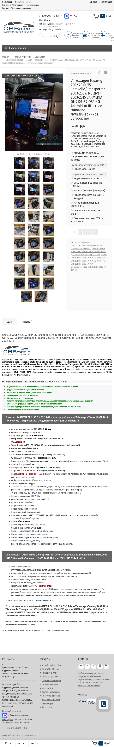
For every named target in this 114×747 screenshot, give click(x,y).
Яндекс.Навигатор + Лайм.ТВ (86, 178)
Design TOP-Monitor (50, 669)
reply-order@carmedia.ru (53, 29)
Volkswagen (85, 242)
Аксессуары (47, 707)
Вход (93, 2)
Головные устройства (51, 677)
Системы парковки (50, 684)
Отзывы (27, 321)
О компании (7, 2)
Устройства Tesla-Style (51, 665)
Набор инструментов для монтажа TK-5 (85, 204)
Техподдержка (32, 5)
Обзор (10, 321)
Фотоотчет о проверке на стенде (85, 212)
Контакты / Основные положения (16, 8)
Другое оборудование (51, 692)
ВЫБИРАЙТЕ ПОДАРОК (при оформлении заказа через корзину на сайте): (88, 156)
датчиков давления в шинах (34, 534)
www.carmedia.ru (45, 601)
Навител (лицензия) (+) (88, 190)
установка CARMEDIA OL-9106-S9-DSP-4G (88, 264)
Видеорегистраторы (51, 699)
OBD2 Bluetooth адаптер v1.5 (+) (86, 184)
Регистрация (106, 2)
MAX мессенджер (46, 24)
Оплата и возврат (22, 2)
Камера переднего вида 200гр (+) (87, 197)
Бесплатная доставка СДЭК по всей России (87, 220)
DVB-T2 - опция (30, 492)
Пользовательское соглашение (15, 703)
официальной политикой (89, 685)
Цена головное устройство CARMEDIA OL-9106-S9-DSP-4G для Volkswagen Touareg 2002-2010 (88, 251)
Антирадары (47, 703)
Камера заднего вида (83, 169)
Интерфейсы (47, 688)
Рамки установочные (51, 696)
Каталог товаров (15, 48)
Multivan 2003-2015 (83, 248)
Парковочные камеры (51, 680)
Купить (93, 231)
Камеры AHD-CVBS (50, 673)
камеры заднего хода (32, 540)
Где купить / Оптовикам (12, 5)
